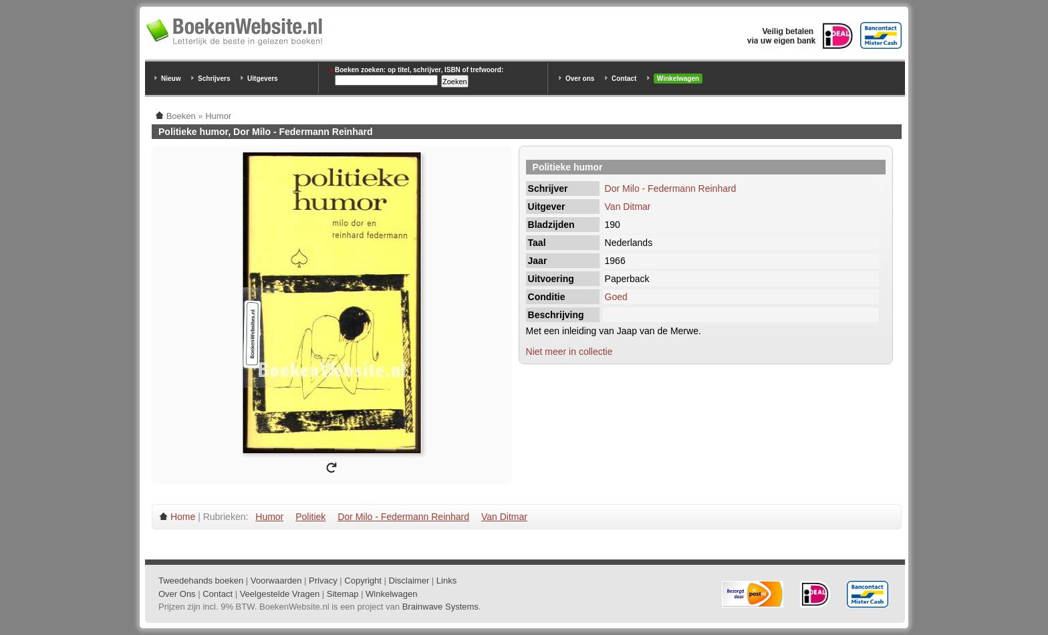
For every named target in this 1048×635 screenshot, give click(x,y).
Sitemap (343, 594)
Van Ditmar (628, 206)
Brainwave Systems (440, 607)
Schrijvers (214, 78)
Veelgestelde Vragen (280, 594)
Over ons (579, 78)
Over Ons (177, 594)
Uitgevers (262, 78)
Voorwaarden (276, 581)
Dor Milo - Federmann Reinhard (671, 188)
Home (182, 516)
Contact (624, 78)
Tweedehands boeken (200, 581)
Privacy (323, 581)
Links (446, 581)
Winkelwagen (678, 78)
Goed (616, 296)
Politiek (310, 516)
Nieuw (170, 78)
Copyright (363, 581)
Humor (269, 516)
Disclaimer (409, 581)
